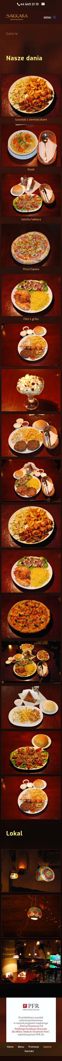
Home (10, 1046)
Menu (21, 1046)
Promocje (33, 1046)
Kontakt (29, 1051)
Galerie (47, 1046)
